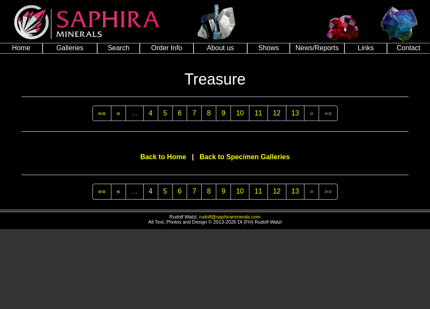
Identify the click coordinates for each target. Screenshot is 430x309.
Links (366, 48)
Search (118, 48)
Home (21, 48)
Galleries (69, 48)
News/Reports (316, 48)
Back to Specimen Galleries (245, 157)
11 (258, 113)
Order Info (166, 48)
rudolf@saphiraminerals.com (230, 216)
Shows (268, 48)
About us (220, 48)
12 (277, 113)
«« (102, 113)
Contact (408, 48)
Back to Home (163, 157)
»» (328, 113)
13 (295, 113)
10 (240, 113)
